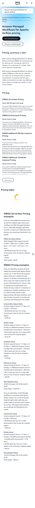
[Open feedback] (33, 254)
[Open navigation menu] (2, 3)
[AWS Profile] (32, 3)
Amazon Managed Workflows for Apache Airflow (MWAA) (16, 18)
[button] (17, 11)
